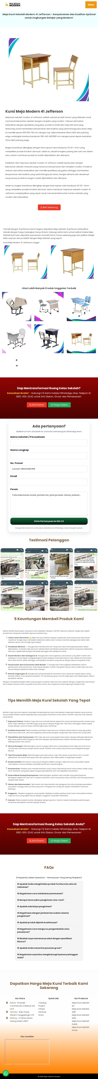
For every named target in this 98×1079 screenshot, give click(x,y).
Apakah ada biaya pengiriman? (34, 907)
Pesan (49, 502)
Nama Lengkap (49, 454)
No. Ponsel (49, 467)
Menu (91, 4)
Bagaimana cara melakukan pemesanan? (40, 894)
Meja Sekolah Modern (52, 1076)
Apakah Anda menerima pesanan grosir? (39, 948)
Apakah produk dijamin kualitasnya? (37, 923)
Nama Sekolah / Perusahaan (49, 441)
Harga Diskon (59, 405)
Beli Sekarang (49, 207)
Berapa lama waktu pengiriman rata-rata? (40, 900)
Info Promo (37, 405)
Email (49, 480)
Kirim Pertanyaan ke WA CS (49, 521)
